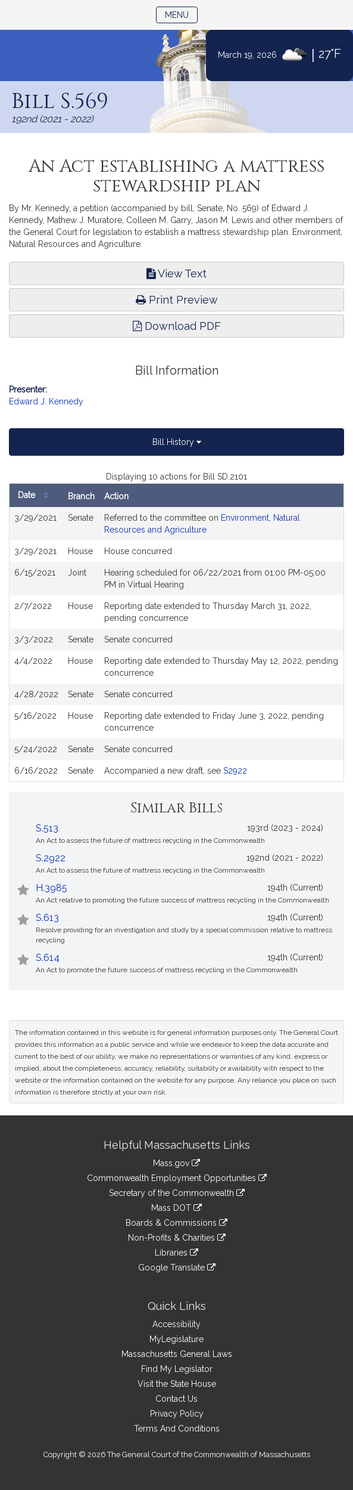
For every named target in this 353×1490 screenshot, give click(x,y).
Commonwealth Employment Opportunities (177, 1178)
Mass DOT (176, 1208)
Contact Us (176, 1399)
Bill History (176, 442)
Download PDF (177, 326)
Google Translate (176, 1267)
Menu (181, 14)
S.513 (47, 828)
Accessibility (176, 1324)
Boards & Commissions (176, 1223)
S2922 (235, 770)
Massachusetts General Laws (176, 1354)
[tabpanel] (176, 626)
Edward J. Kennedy (46, 401)
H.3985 (51, 888)
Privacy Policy (177, 1413)
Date (36, 495)
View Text (176, 273)
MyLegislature (176, 1339)
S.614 (48, 957)
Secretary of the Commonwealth (177, 1193)
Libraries (176, 1252)
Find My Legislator (177, 1369)
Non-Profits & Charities (177, 1237)
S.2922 (50, 858)
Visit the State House (177, 1384)
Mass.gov (176, 1163)
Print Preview (177, 299)
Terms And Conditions (177, 1428)
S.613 (47, 917)
